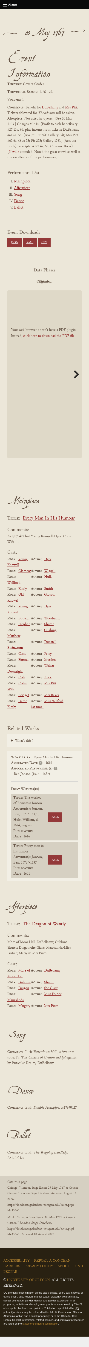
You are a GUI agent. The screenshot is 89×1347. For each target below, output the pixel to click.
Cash (22, 664)
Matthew (13, 646)
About (63, 1277)
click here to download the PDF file (49, 346)
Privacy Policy (38, 1277)
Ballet (18, 208)
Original (56, 281)
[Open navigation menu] (5, 4)
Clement (24, 581)
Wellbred (13, 593)
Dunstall (50, 652)
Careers (11, 1277)
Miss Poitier (52, 1004)
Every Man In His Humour (49, 528)
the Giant (50, 999)
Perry (48, 664)
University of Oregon (28, 1290)
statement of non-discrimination (40, 1334)
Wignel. (49, 581)
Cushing (50, 641)
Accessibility (16, 1271)
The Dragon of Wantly (44, 934)
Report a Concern (52, 1271)
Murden (50, 670)
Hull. (48, 587)
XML (29, 242)
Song (18, 195)
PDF (30, 281)
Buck (48, 688)
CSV (44, 242)
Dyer (47, 570)
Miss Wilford (53, 711)
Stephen (24, 635)
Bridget (23, 705)
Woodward (52, 629)
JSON (14, 242)
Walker (49, 676)
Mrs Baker (51, 705)
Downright (15, 682)
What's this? (24, 751)
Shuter (49, 635)
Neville (14, 152)
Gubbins (24, 993)
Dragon (23, 999)
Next (74, 384)
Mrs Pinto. (51, 1016)
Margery (24, 1016)
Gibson (49, 605)
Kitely (22, 599)
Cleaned (31, 292)
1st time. (37, 718)
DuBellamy (50, 107)
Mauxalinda (15, 1010)
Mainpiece (22, 181)
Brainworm (15, 658)
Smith (48, 599)
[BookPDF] (44, 384)
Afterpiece (22, 188)
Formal (23, 670)
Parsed (56, 292)
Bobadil (23, 629)
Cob (21, 688)
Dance (19, 201)
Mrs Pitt (71, 107)
